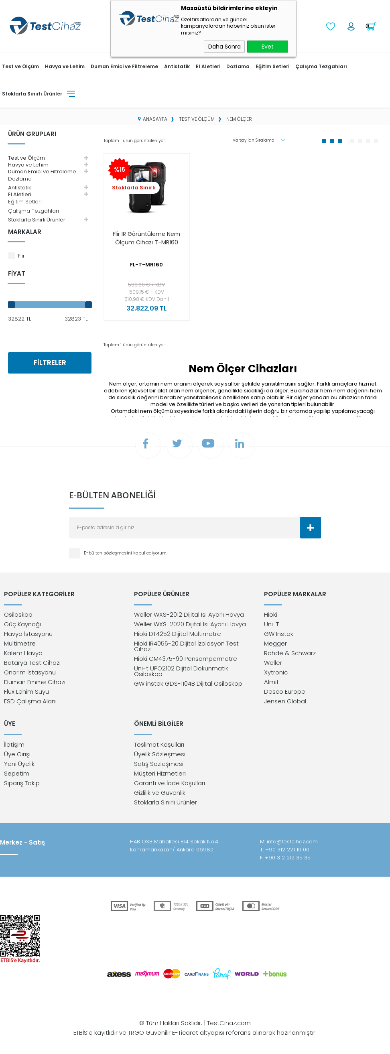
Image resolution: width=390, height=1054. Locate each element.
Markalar (24, 231)
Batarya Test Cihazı (32, 664)
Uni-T (271, 625)
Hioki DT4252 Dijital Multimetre (177, 635)
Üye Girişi (17, 756)
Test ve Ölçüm (20, 66)
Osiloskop (18, 616)
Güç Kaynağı (22, 625)
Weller (273, 664)
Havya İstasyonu (28, 635)
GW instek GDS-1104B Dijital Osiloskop (188, 685)
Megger (275, 645)
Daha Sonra (224, 47)
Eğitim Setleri (272, 66)
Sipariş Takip (22, 785)
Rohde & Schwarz (290, 654)
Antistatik (177, 66)
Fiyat (16, 273)
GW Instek (278, 635)
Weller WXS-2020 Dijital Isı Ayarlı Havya (190, 625)
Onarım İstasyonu (30, 674)
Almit (271, 683)
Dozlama (238, 66)
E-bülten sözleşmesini (108, 553)
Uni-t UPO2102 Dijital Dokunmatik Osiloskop (181, 673)
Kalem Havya (23, 654)
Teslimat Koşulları (159, 746)
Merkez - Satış (22, 845)
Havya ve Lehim (65, 66)
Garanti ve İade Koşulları (169, 785)
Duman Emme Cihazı (34, 683)
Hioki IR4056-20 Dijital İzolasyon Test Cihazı (186, 648)
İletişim (14, 746)
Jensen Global (285, 703)
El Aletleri (208, 66)
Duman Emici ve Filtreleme (124, 66)
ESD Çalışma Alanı (30, 703)
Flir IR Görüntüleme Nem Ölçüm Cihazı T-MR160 (146, 241)
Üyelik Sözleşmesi (159, 756)
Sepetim (16, 775)
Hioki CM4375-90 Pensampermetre (185, 660)
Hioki (270, 616)
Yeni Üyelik (19, 766)
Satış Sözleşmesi (158, 766)
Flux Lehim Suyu (26, 693)
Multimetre (20, 645)
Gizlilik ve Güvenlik (159, 794)
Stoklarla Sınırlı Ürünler (32, 93)
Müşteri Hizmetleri (160, 775)
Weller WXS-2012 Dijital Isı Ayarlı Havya (189, 616)
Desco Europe (284, 693)
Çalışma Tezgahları (321, 66)
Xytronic (276, 674)
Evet (268, 47)
